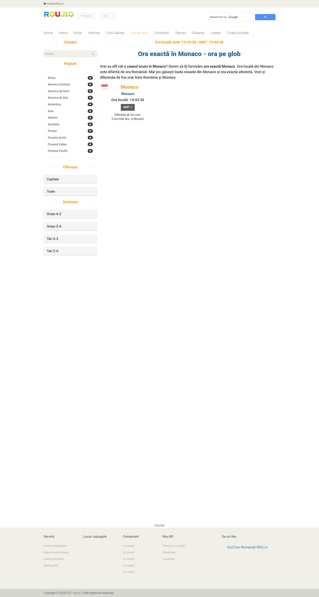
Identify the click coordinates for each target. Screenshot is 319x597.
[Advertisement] (70, 329)
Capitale (53, 179)
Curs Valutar (115, 33)
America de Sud (58, 97)
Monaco (127, 94)
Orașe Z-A (54, 226)
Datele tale (169, 552)
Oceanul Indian (57, 144)
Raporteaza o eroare (56, 552)
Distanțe (198, 33)
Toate (51, 191)
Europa (52, 130)
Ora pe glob (139, 33)
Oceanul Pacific (58, 150)
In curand (128, 545)
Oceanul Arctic (57, 137)
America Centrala (59, 84)
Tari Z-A (52, 251)
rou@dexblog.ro (54, 3)
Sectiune (87, 15)
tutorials (159, 525)
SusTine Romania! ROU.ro (247, 547)
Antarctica (54, 104)
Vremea (94, 33)
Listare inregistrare (55, 545)
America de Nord (58, 91)
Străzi (77, 33)
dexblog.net (51, 565)
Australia (53, 124)
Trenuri (180, 33)
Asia (51, 111)
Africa (52, 77)
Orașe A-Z (54, 214)
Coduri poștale (238, 33)
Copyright (169, 559)
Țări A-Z (52, 239)
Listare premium (54, 559)
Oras (106, 15)
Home (48, 33)
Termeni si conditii (174, 545)
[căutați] (230, 17)
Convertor (161, 33)
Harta (63, 33)
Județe (216, 33)
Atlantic (53, 117)
